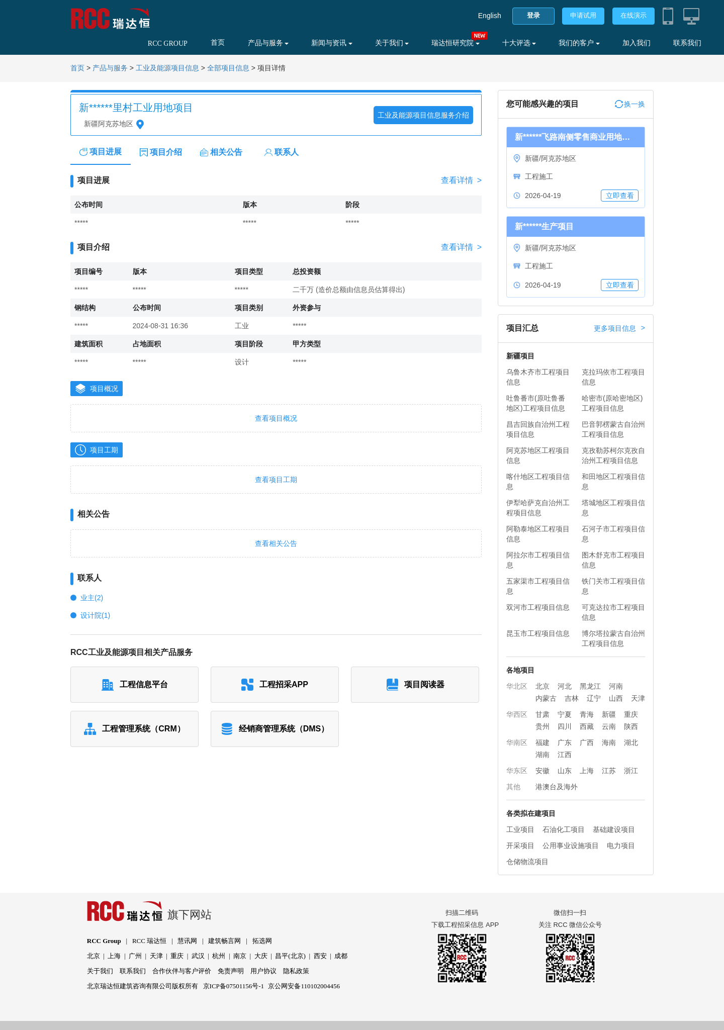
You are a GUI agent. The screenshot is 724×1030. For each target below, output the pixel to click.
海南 (609, 742)
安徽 (542, 771)
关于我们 (392, 43)
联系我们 (687, 43)
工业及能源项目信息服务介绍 (423, 115)
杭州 (218, 956)
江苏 (609, 771)
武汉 (198, 956)
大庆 (260, 956)
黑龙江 (590, 686)
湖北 (631, 742)
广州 (135, 956)
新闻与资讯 (331, 43)
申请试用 (583, 15)
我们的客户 (579, 43)
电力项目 (621, 845)
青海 (587, 714)
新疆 (609, 714)
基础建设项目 (614, 829)
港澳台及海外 (556, 787)
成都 (340, 956)
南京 (239, 956)
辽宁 (594, 698)
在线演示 (633, 15)
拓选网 (262, 941)
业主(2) (91, 598)
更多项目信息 (619, 328)
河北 (565, 686)
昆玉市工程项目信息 (538, 633)
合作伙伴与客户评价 (181, 971)
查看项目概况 (276, 418)
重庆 (631, 714)
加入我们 (636, 43)
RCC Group (104, 941)
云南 (609, 726)
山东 (565, 771)
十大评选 (519, 43)
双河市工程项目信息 (538, 607)
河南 (616, 686)
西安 (320, 956)
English (489, 16)
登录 (533, 15)
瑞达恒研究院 (455, 43)
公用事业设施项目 (570, 845)
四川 (565, 726)
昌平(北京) (290, 956)
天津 (638, 698)
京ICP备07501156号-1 (233, 986)
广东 (565, 742)
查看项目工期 (276, 480)
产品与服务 (268, 43)
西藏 (587, 726)
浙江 (631, 771)
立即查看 (620, 196)
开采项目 (520, 845)
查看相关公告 (276, 543)
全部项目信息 (228, 68)
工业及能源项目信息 (167, 68)
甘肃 (542, 714)
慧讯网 (187, 941)
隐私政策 (296, 971)
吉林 (572, 698)
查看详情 (461, 180)
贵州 (542, 726)
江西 (565, 755)
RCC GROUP (168, 43)
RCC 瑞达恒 (149, 941)
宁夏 (565, 714)
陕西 (631, 726)
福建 (542, 742)
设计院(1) (95, 615)
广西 (587, 742)
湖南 (542, 755)
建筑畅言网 (224, 941)
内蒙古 (546, 698)
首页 (218, 42)
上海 (587, 771)
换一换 (630, 104)
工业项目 (520, 829)
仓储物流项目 (527, 862)
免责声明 (231, 971)
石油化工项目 (563, 829)
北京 (542, 686)
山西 (616, 698)
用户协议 (263, 971)
